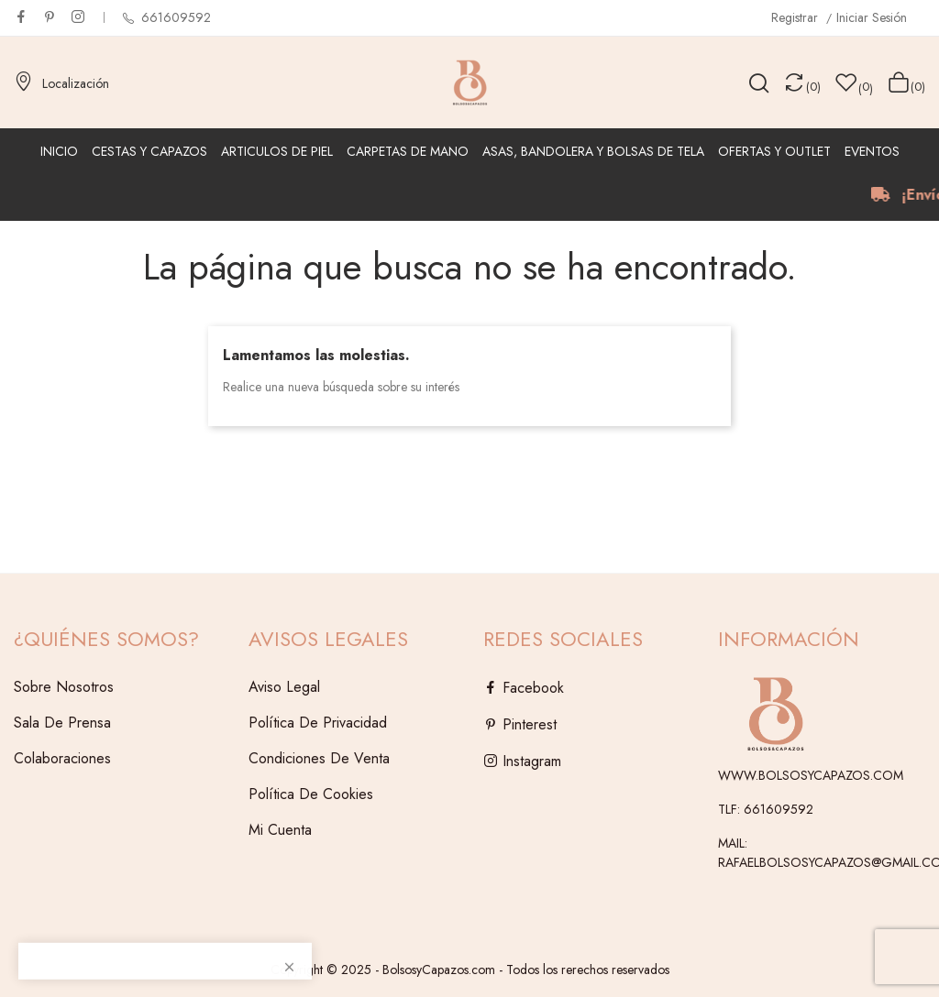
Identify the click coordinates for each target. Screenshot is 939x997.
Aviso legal (284, 686)
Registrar (796, 18)
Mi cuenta (280, 829)
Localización (61, 83)
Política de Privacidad (318, 722)
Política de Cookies (311, 794)
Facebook (21, 16)
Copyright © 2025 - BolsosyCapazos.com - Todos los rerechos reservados (470, 969)
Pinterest (49, 16)
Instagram (78, 16)
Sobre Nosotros (64, 686)
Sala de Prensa (62, 722)
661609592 (174, 17)
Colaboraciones (62, 758)
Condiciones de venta (319, 758)
